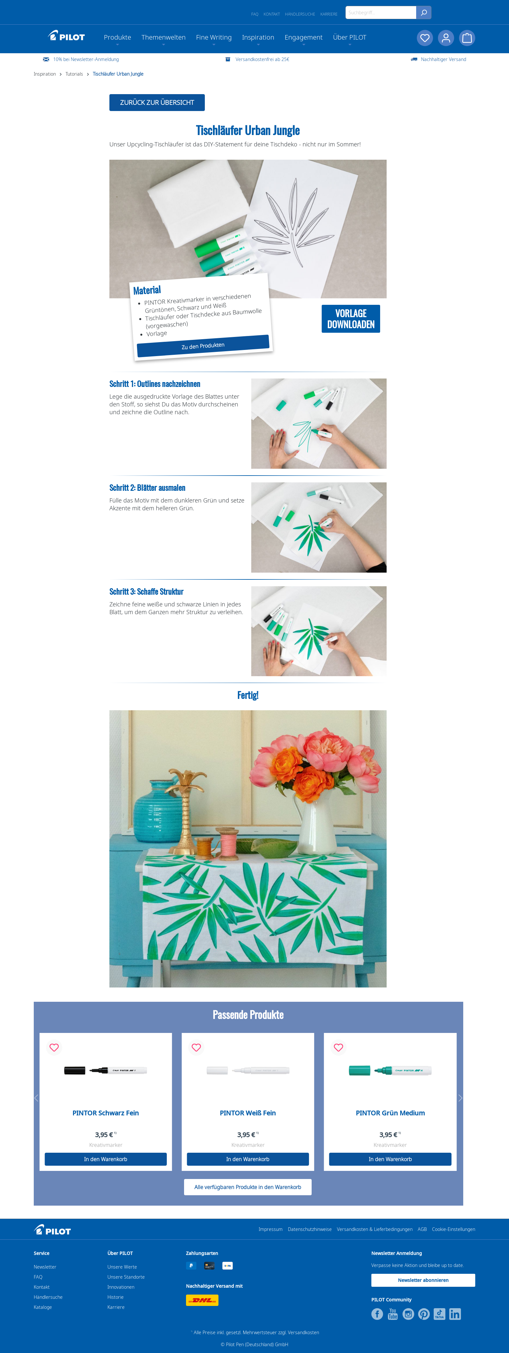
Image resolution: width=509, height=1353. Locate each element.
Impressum (271, 1229)
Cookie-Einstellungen (453, 1229)
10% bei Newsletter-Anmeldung (86, 59)
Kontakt (272, 14)
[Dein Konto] (446, 38)
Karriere (329, 14)
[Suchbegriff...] (380, 12)
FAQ (254, 14)
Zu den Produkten (203, 346)
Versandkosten (303, 1332)
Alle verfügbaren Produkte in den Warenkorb (247, 1187)
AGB (422, 1229)
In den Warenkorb (105, 1159)
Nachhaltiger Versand (443, 59)
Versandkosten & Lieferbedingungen (375, 1229)
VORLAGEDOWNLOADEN (351, 318)
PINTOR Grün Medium (390, 1113)
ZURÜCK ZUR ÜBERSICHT (157, 102)
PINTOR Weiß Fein (248, 1113)
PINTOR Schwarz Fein (105, 1113)
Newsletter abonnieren (423, 1280)
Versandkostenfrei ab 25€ (262, 59)
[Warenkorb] (467, 38)
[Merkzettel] (424, 38)
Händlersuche (300, 14)
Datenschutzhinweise (310, 1229)
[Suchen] (423, 12)
